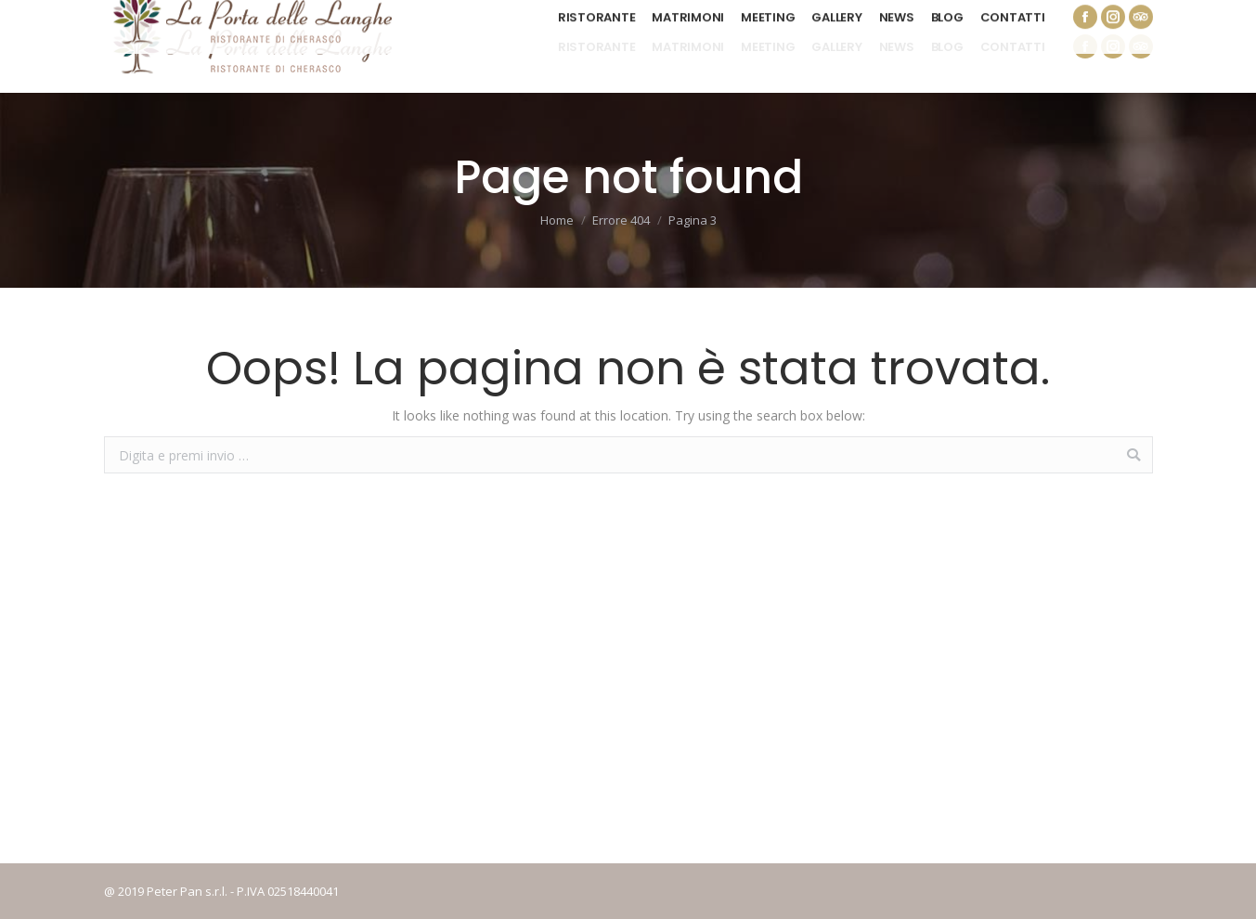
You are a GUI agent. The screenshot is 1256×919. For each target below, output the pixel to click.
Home (557, 220)
